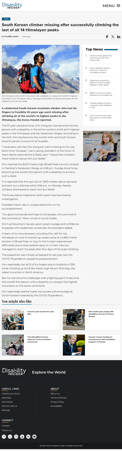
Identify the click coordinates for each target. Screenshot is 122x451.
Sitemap (6, 410)
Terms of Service (59, 398)
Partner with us (9, 406)
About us (55, 393)
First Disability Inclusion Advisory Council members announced (39, 339)
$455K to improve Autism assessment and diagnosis (101, 94)
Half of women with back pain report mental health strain (101, 117)
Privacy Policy (57, 402)
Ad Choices (7, 402)
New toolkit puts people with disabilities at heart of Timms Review (101, 314)
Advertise (6, 398)
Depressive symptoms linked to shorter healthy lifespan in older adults (100, 82)
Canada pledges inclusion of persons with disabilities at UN (101, 105)
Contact (6, 426)
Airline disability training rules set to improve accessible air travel (99, 70)
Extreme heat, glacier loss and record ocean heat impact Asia (101, 58)
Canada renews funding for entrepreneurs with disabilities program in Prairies (102, 339)
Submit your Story (11, 393)
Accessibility (56, 406)
